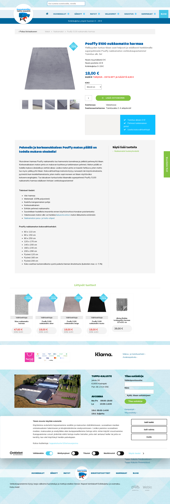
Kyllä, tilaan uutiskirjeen (138, 395)
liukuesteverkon (63, 215)
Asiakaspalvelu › (130, 357)
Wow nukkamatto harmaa (21, 322)
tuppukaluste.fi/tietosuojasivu (63, 489)
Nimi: (127, 388)
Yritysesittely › (131, 412)
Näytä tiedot (135, 499)
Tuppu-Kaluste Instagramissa (138, 456)
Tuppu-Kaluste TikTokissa (136, 452)
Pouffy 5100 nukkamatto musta (96, 322)
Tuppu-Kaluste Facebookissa (137, 459)
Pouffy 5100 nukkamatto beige (71, 322)
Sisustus (128, 14)
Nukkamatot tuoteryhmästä (126, 151)
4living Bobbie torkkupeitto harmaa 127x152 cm (122, 320)
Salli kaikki (149, 468)
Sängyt (78, 14)
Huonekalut (59, 14)
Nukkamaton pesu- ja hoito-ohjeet (39, 218)
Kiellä (149, 482)
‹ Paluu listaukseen (28, 31)
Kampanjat (147, 14)
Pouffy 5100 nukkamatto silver (47, 322)
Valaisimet (110, 14)
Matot (93, 14)
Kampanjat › (130, 409)
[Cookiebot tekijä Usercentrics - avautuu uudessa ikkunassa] (16, 499)
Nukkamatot (58, 31)
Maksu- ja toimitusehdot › (134, 354)
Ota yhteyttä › (139, 419)
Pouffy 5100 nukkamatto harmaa (81, 31)
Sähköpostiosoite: (134, 380)
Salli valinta (149, 475)
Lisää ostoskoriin (113, 98)
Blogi (164, 14)
